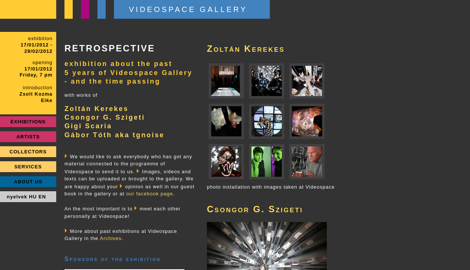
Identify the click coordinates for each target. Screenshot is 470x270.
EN (42, 197)
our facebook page (149, 193)
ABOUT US (28, 181)
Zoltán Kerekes (96, 108)
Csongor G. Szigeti (104, 117)
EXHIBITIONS (28, 121)
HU (33, 197)
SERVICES (28, 167)
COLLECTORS (27, 151)
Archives (111, 238)
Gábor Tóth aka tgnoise (114, 135)
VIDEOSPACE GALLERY (188, 9)
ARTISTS (28, 137)
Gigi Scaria (88, 126)
